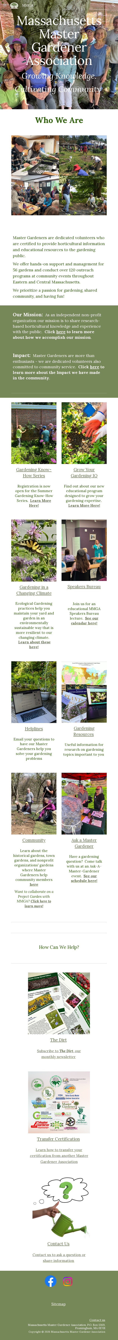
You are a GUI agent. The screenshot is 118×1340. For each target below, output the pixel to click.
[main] (59, 54)
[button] (4, 5)
